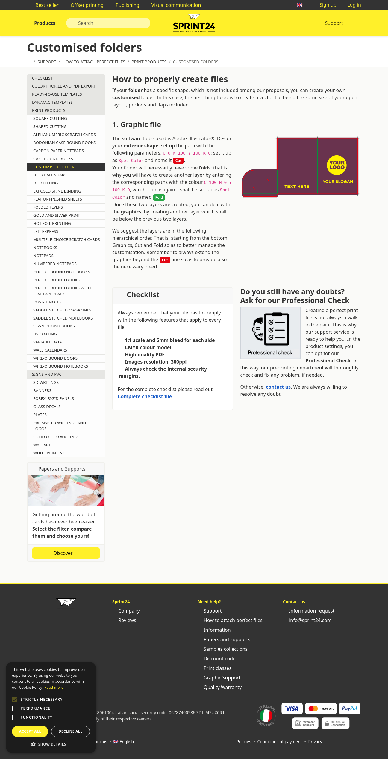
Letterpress (45, 231)
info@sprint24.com (307, 620)
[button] (15, 699)
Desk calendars (49, 175)
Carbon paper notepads (58, 150)
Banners (42, 390)
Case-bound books (53, 158)
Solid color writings (56, 436)
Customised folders (55, 166)
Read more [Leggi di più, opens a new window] (53, 687)
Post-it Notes (47, 302)
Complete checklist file (145, 396)
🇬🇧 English (123, 741)
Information (214, 630)
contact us (278, 387)
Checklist (42, 78)
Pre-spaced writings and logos (59, 425)
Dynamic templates (52, 102)
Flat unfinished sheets (57, 199)
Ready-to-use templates (57, 94)
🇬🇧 (303, 4)
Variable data (47, 342)
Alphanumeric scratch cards (64, 134)
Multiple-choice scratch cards (66, 239)
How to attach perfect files (230, 620)
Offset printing (84, 5)
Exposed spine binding (57, 191)
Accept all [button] (30, 731)
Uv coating (45, 334)
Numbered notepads (55, 263)
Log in (351, 4)
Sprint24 (194, 24)
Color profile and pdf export (64, 86)
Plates (40, 414)
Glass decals (47, 406)
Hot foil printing (52, 223)
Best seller (44, 5)
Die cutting (45, 183)
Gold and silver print (56, 215)
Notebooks (45, 247)
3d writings (46, 382)
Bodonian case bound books (64, 142)
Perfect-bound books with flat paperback (62, 291)
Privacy (315, 741)
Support (334, 23)
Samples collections (223, 649)
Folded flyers (48, 207)
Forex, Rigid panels (53, 398)
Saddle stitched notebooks (63, 318)
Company (126, 610)
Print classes (214, 668)
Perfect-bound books (56, 279)
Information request (308, 610)
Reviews (124, 620)
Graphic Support (219, 677)
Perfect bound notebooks (61, 271)
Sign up (325, 4)
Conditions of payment (279, 741)
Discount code (217, 658)
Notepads (43, 255)
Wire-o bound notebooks (60, 366)
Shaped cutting (50, 126)
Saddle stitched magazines (62, 310)
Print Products (48, 110)
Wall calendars (50, 350)
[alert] (51, 707)
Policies (244, 741)
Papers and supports (224, 639)
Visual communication (173, 5)
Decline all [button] (71, 731)
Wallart (42, 445)
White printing (49, 453)
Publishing (124, 5)
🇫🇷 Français (96, 741)
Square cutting (50, 118)
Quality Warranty (220, 687)
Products (44, 23)
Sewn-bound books (54, 326)
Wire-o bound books (55, 358)
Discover (65, 553)
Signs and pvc (47, 374)
